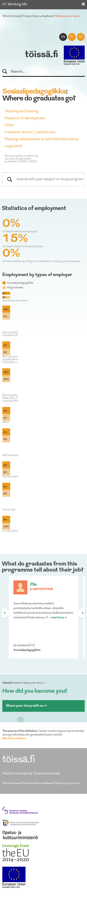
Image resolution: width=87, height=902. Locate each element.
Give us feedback (43, 16)
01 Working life (14, 4)
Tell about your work (67, 16)
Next (80, 612)
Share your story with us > (26, 706)
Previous (6, 612)
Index (28, 16)
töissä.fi (41, 55)
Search (6, 71)
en (63, 37)
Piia (33, 584)
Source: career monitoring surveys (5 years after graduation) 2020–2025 (21, 159)
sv (81, 37)
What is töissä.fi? (13, 16)
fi (72, 37)
